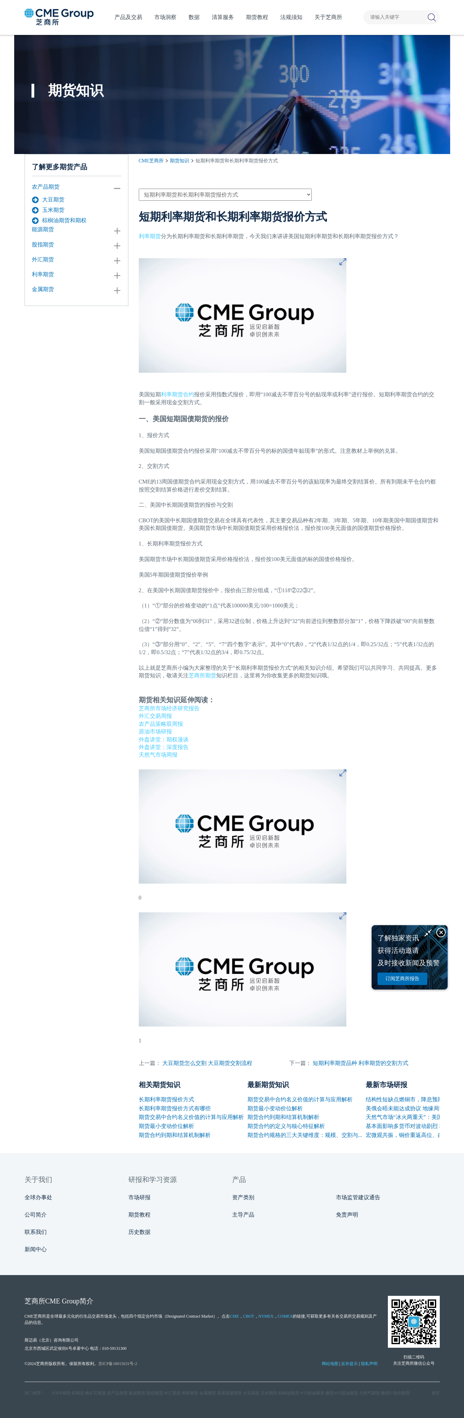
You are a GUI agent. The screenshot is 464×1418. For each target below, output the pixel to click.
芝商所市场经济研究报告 (169, 708)
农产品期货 (46, 187)
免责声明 (347, 1215)
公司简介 (36, 1215)
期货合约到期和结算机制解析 (175, 1135)
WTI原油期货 (312, 1393)
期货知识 (179, 160)
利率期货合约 (177, 394)
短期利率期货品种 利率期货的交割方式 (360, 1063)
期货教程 (139, 1215)
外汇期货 (43, 259)
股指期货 (43, 244)
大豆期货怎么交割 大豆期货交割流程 (207, 1063)
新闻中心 (36, 1249)
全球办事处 (38, 1197)
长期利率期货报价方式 (166, 1099)
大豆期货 (48, 199)
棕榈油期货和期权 (59, 220)
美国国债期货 (229, 1393)
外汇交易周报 (155, 716)
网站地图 (330, 1363)
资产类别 (243, 1197)
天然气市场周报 (158, 755)
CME (234, 1316)
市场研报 (139, 1197)
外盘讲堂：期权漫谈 (164, 739)
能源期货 (43, 229)
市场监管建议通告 (358, 1197)
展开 (435, 1393)
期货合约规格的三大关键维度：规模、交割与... (304, 1135)
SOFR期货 (61, 1393)
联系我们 (36, 1232)
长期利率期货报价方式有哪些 (175, 1108)
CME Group (62, 1301)
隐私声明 (369, 1363)
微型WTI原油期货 (341, 1393)
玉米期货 (48, 210)
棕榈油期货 (288, 1393)
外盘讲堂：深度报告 (164, 747)
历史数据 (139, 1232)
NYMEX (266, 1316)
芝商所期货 (202, 675)
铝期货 (78, 1393)
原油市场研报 (155, 731)
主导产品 (243, 1215)
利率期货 (43, 274)
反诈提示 (349, 1363)
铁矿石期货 (95, 1393)
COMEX (285, 1316)
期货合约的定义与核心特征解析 (286, 1126)
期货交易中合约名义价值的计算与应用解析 (191, 1117)
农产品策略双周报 (161, 724)
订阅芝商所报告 (402, 978)
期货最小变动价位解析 (166, 1126)
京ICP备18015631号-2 (117, 1363)
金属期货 (43, 289)
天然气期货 (369, 1393)
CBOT (248, 1316)
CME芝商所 (151, 160)
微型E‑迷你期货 (395, 1393)
